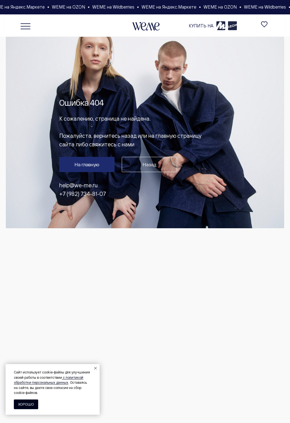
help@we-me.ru (78, 185)
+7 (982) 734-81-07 (82, 193)
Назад (149, 164)
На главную (86, 164)
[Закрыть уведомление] (95, 368)
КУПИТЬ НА (201, 25)
